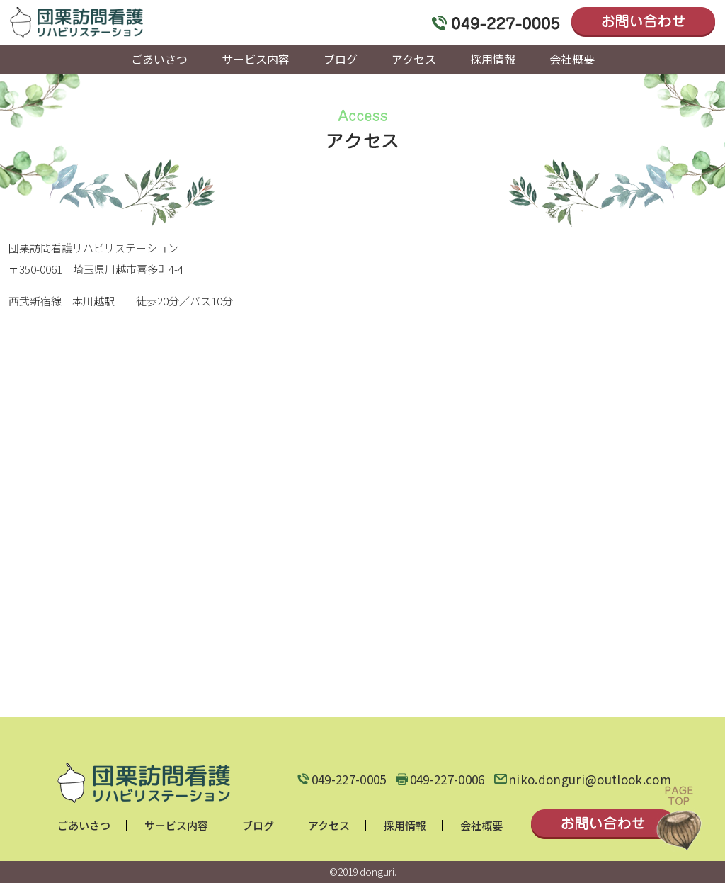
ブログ (258, 825)
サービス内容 (176, 825)
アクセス (329, 825)
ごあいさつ (83, 825)
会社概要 (481, 825)
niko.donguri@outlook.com (589, 779)
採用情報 (405, 825)
